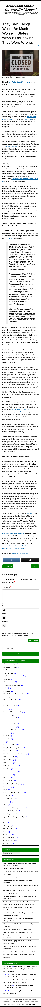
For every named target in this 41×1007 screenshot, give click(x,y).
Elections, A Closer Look (10, 700)
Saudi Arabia (7, 796)
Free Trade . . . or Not (10, 706)
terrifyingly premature (10, 146)
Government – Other (9, 727)
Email (4, 614)
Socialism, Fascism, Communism (13, 814)
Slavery (5, 805)
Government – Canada (10, 718)
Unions (5, 832)
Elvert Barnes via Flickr (20, 553)
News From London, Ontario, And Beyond (20, 8)
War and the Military (9, 838)
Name (4, 606)
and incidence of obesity (20, 409)
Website (5, 621)
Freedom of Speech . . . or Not (12, 712)
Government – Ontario (10, 724)
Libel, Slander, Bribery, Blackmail (13, 748)
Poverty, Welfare (8, 781)
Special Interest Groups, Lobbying (13, 817)
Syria (5, 820)
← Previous (8, 566)
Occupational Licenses (10, 772)
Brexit (5, 670)
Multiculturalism (8, 763)
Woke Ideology (8, 844)
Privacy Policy (18, 999)
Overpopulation (8, 775)
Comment (6, 587)
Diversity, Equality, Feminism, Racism (14, 694)
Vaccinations (7, 835)
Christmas (6, 679)
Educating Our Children (10, 697)
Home (6, 999)
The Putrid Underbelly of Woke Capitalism (16, 877)
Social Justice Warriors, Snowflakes (14, 808)
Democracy (6, 691)
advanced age (11, 412)
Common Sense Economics (11, 685)
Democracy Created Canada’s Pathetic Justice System (20, 952)
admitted (29, 513)
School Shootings (8, 799)
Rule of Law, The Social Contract (13, 793)
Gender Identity (8, 715)
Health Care (7, 736)
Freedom (6, 709)
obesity (21, 412)
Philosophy (6, 778)
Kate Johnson (7, 966)
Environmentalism (8, 703)
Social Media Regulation (10, 811)
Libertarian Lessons (9, 751)
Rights (5, 790)
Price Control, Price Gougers (12, 784)
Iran (4, 742)
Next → (35, 566)
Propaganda (7, 787)
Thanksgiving (7, 826)
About (11, 999)
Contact (34, 999)
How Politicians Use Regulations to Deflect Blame (18, 938)
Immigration (7, 739)
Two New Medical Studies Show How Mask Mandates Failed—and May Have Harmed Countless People (20, 969)
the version (19, 82)
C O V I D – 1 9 (8, 673)
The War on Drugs (9, 829)
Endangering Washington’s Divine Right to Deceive (18, 929)
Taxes (5, 823)
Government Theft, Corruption (12, 730)
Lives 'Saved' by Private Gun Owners (14, 754)
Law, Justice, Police (9, 745)
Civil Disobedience (9, 682)
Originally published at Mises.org (13, 533)
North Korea (7, 769)
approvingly (28, 119)
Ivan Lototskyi (7, 985)
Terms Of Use (27, 999)
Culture (5, 688)
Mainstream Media (9, 757)
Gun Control (7, 733)
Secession (6, 802)
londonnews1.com (17, 1001)
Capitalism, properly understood (13, 676)
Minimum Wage (8, 760)
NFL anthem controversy (10, 766)
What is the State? (9, 841)
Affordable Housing (9, 664)
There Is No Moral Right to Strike (13, 868)
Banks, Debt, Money (9, 667)
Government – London (10, 721)
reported (9, 238)
